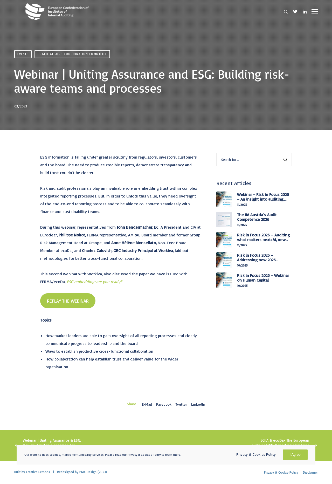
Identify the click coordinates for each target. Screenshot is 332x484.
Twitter (181, 404)
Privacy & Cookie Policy (281, 472)
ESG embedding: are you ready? (94, 281)
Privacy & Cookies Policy (256, 454)
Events (23, 54)
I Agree (295, 454)
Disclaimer (310, 472)
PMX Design (87, 472)
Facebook (163, 404)
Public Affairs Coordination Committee (72, 54)
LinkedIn (198, 404)
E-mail (147, 404)
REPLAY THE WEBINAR (68, 301)
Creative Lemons (38, 472)
